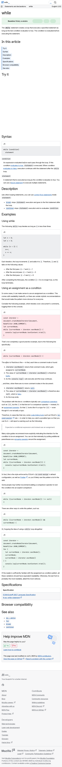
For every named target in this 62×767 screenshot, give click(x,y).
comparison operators (49, 402)
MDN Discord (37, 706)
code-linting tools (37, 415)
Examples (6, 58)
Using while (8, 220)
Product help (7, 714)
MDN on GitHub (38, 710)
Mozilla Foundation (47, 758)
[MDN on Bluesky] (6, 685)
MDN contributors (44, 656)
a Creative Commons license (40, 763)
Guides (4, 731)
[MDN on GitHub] (3, 685)
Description (7, 55)
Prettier (23, 477)
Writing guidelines (38, 702)
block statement (17, 183)
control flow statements (43, 195)
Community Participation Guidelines (38, 754)
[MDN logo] (6, 675)
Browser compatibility (11, 65)
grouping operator (21, 439)
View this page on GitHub (12, 659)
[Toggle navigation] (59, 2)
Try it (4, 48)
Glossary (5, 739)
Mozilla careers (7, 702)
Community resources (40, 699)
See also (6, 68)
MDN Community (38, 695)
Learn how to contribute (12, 650)
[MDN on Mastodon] (14, 685)
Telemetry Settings (45, 750)
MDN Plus (5, 710)
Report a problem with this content (38, 659)
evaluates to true (17, 165)
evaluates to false (10, 168)
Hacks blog (6, 742)
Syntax (5, 52)
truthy (8, 376)
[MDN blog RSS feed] (17, 685)
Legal (19, 754)
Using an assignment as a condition (21, 288)
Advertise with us (8, 706)
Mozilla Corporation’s (13, 758)
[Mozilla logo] (8, 750)
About (4, 695)
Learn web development (11, 728)
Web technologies (8, 724)
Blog (3, 699)
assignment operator (11, 407)
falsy (19, 394)
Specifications (8, 62)
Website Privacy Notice (26, 750)
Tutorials (5, 735)
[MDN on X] (10, 685)
